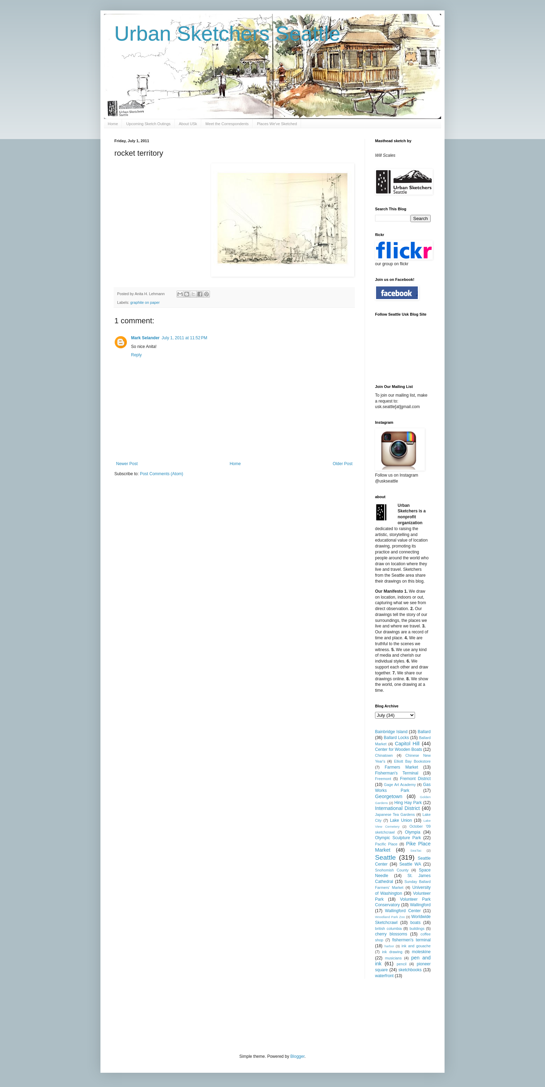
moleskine (421, 951)
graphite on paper (145, 302)
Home (113, 124)
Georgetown (388, 796)
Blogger (297, 1056)
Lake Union (401, 820)
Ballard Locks (396, 737)
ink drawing (392, 952)
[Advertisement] (240, 1015)
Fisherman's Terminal (396, 773)
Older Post (342, 463)
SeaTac (416, 850)
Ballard (424, 731)
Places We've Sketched (277, 124)
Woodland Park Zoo (390, 917)
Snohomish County (391, 870)
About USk (188, 124)
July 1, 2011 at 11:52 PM (184, 337)
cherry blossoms (391, 934)
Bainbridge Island (391, 731)
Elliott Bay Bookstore (412, 761)
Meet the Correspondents (227, 124)
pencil (401, 964)
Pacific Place (386, 844)
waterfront (384, 975)
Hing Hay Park (408, 802)
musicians (393, 958)
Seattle (385, 857)
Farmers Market (401, 767)
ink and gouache (416, 946)
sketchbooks (410, 969)
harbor (389, 946)
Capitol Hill (407, 743)
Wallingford (420, 904)
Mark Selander (145, 337)
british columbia (388, 928)
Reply (136, 354)
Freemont (383, 779)
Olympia (412, 832)
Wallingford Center (403, 910)
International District (397, 808)
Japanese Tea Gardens (395, 814)
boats (415, 922)
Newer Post (127, 463)
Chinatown (384, 755)
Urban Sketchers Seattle (227, 33)
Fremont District (415, 778)
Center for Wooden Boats (398, 749)
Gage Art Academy (400, 784)
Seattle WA (410, 864)
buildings (416, 928)
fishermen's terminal (411, 940)
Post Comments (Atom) (161, 473)
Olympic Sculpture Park (398, 837)
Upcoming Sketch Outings (148, 124)
